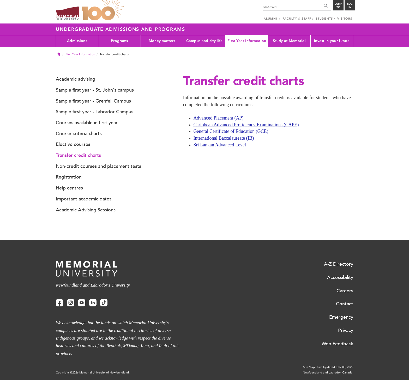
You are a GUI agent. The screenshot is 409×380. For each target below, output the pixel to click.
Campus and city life (204, 41)
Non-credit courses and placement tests (98, 166)
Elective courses (73, 144)
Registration (69, 177)
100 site (103, 10)
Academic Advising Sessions (86, 210)
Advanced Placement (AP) (219, 118)
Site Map (309, 367)
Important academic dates (83, 199)
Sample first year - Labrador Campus (94, 112)
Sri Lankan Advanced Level (220, 144)
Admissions (77, 41)
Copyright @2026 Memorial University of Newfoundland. (93, 372)
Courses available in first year (87, 123)
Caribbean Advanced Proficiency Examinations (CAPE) (246, 124)
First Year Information (246, 41)
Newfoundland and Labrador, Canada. (328, 372)
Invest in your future (332, 41)
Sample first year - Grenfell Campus (93, 101)
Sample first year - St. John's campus (95, 90)
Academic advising (75, 79)
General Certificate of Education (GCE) (231, 131)
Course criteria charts (79, 133)
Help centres (69, 188)
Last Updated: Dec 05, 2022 (335, 367)
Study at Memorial (289, 41)
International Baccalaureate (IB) (224, 138)
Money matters (162, 41)
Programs (119, 41)
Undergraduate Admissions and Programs (120, 29)
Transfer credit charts (78, 155)
